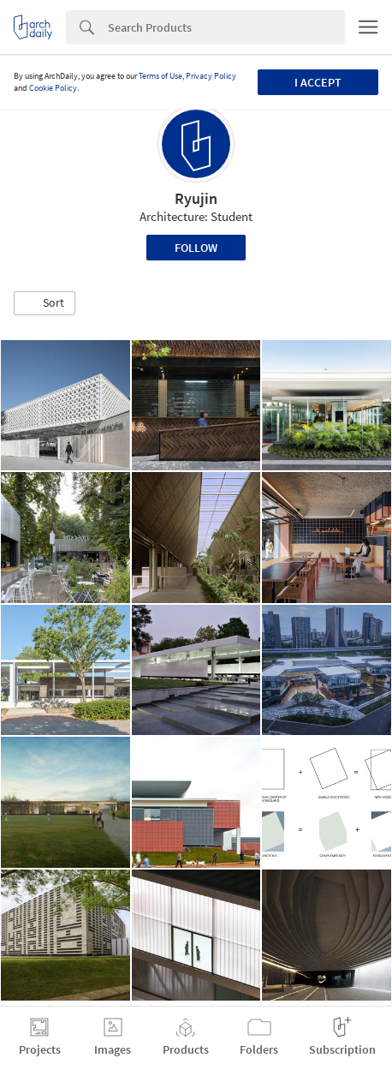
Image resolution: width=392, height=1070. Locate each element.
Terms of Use (160, 75)
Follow (196, 247)
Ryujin (196, 198)
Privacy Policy (211, 75)
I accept (318, 82)
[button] (44, 303)
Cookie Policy (53, 87)
